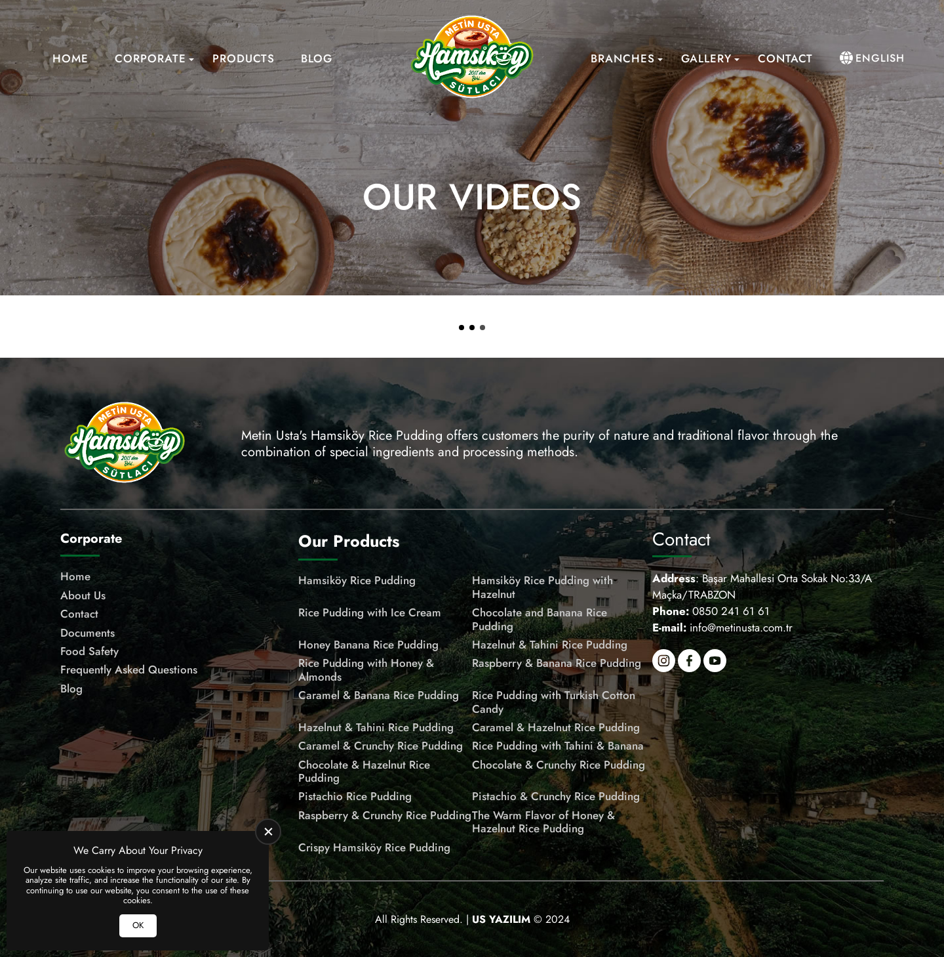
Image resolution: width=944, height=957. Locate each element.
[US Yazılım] (501, 919)
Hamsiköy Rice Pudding (357, 580)
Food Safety (89, 651)
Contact (785, 58)
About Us (83, 595)
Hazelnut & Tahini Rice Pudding (549, 644)
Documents (87, 632)
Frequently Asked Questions (128, 669)
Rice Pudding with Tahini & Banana (558, 745)
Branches (623, 58)
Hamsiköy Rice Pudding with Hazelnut (542, 587)
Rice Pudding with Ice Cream (369, 612)
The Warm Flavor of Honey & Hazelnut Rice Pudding (543, 822)
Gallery (706, 58)
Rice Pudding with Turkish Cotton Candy (553, 702)
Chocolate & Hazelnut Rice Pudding (364, 771)
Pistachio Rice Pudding (355, 796)
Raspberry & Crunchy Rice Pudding (384, 815)
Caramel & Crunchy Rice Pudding (380, 745)
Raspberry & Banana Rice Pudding (556, 663)
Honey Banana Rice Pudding (368, 644)
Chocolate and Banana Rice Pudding (539, 619)
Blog (316, 58)
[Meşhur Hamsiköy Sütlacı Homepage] (472, 58)
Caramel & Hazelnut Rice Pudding (556, 727)
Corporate (150, 58)
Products (243, 58)
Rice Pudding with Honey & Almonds (366, 669)
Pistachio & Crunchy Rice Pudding (556, 796)
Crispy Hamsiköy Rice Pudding (374, 847)
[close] (268, 832)
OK (138, 925)
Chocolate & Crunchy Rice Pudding (558, 764)
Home (70, 58)
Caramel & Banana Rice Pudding (378, 695)
